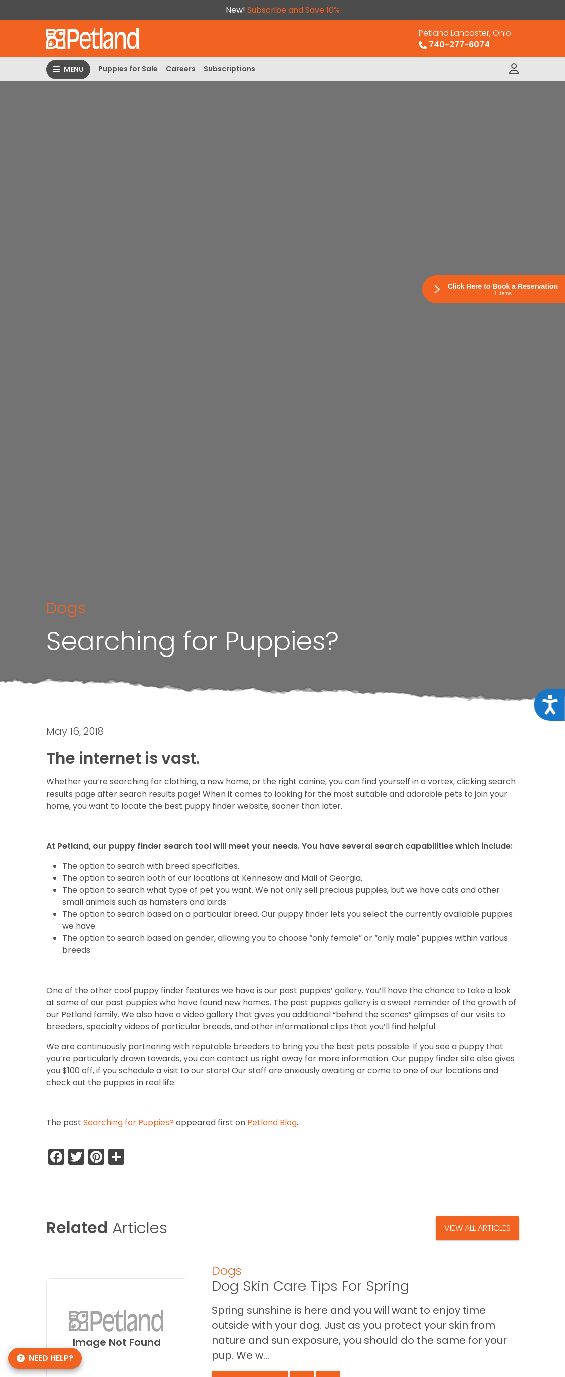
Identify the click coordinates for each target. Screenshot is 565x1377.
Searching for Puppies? (128, 1122)
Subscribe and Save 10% (293, 10)
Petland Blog (272, 1122)
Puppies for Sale (128, 69)
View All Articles (477, 1228)
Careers (181, 69)
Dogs (66, 608)
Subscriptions (229, 69)
